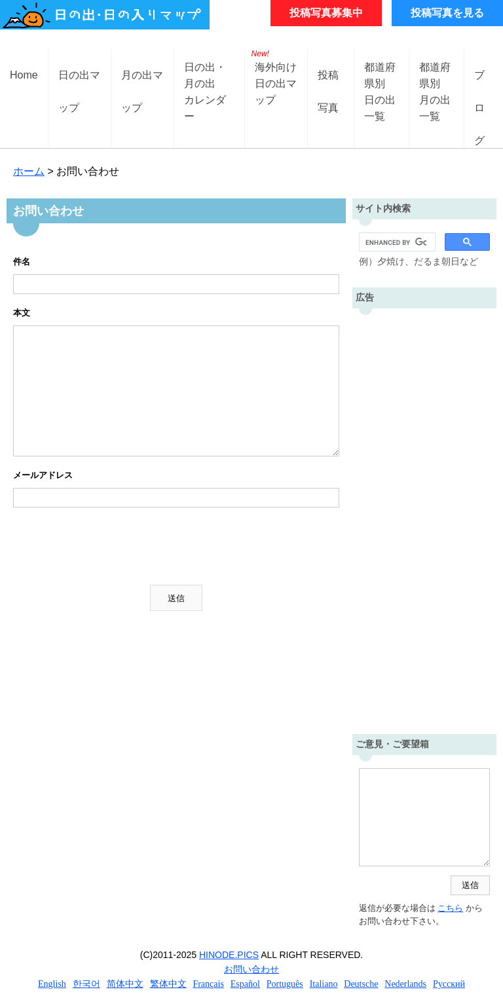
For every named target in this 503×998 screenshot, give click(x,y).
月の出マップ (142, 85)
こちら (450, 908)
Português (285, 984)
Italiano (324, 984)
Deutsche (361, 984)
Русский (449, 984)
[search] (395, 242)
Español (245, 984)
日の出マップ (79, 85)
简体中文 (125, 984)
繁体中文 (168, 984)
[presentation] (112, 546)
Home (24, 75)
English (52, 984)
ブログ (479, 85)
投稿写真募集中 (326, 12)
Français (208, 984)
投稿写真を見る (447, 12)
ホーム (29, 171)
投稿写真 (328, 85)
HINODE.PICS (229, 955)
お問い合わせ (251, 969)
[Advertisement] (424, 518)
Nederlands (405, 984)
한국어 (86, 984)
